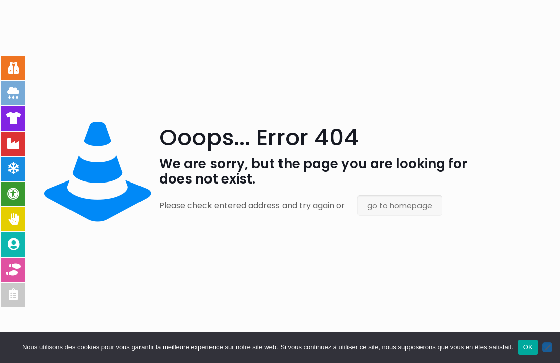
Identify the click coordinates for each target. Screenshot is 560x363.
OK (528, 347)
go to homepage (399, 205)
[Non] (547, 347)
